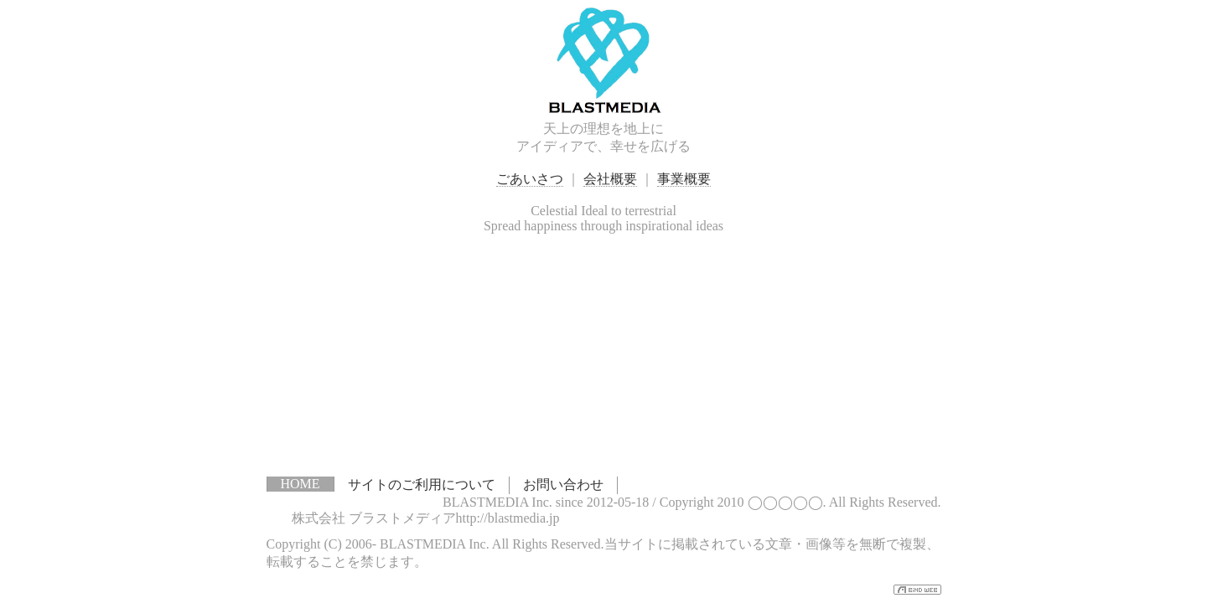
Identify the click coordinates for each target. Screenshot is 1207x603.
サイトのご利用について (421, 484)
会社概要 (610, 179)
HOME (300, 484)
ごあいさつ (529, 179)
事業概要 (684, 179)
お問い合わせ (563, 484)
